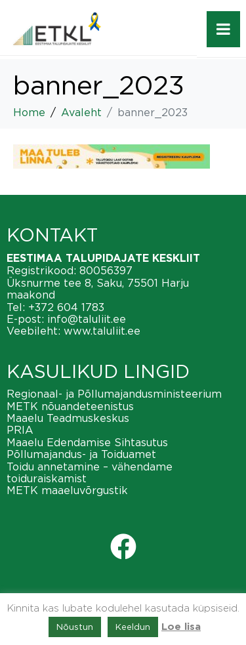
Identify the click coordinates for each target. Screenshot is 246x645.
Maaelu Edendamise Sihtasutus (87, 442)
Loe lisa (181, 627)
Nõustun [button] (74, 626)
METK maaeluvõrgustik (67, 490)
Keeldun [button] (132, 626)
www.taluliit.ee (102, 331)
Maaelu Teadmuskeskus (68, 418)
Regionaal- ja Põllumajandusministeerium (114, 394)
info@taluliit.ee (86, 319)
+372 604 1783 (66, 307)
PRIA (20, 430)
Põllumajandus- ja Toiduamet (81, 454)
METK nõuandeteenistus (70, 406)
